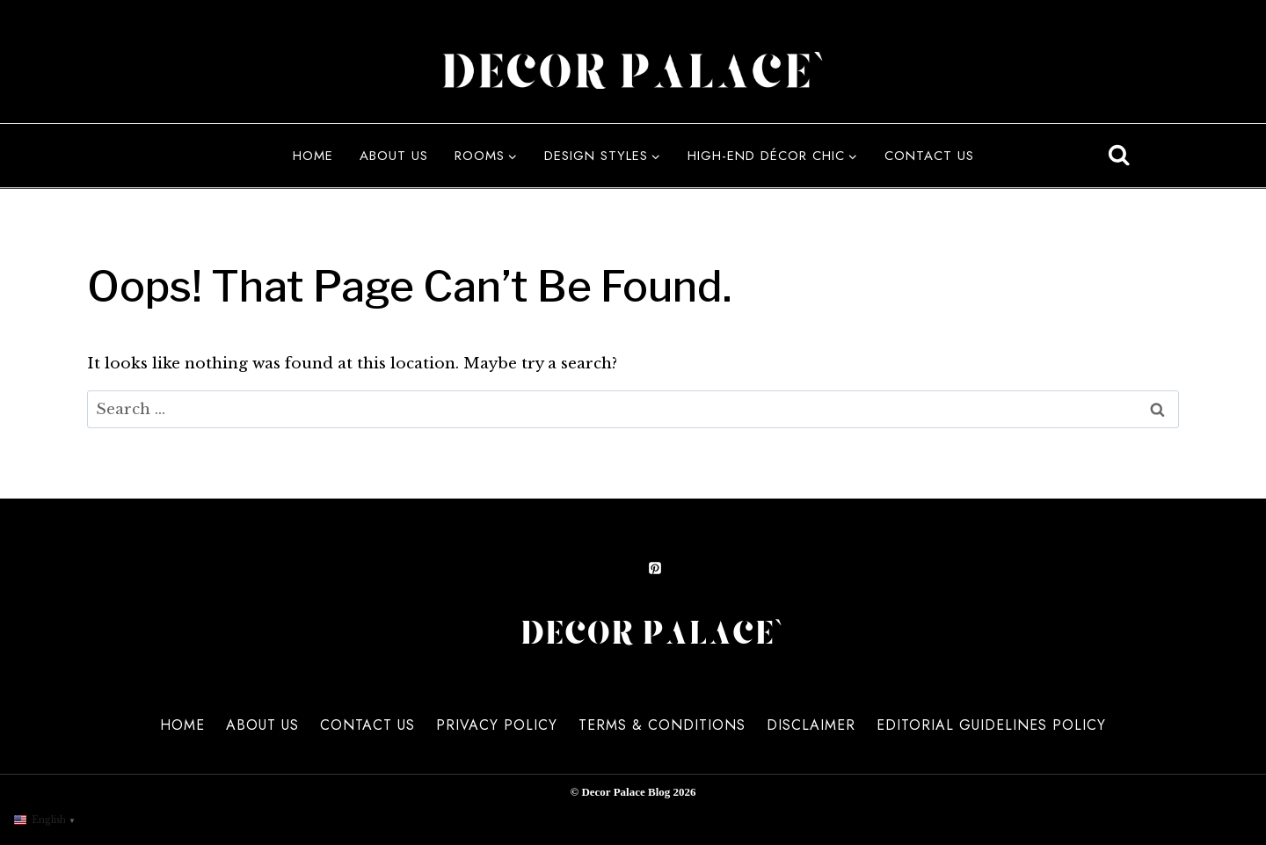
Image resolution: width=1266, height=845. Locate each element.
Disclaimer (811, 725)
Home (313, 155)
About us (394, 155)
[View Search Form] (1119, 155)
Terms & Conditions (662, 725)
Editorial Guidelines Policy (991, 725)
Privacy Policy (496, 725)
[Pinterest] (655, 565)
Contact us (929, 155)
